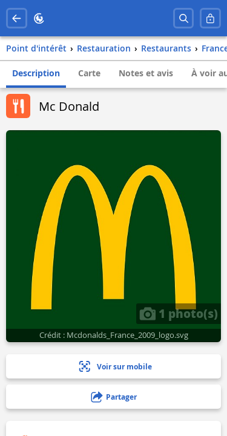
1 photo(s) (178, 313)
